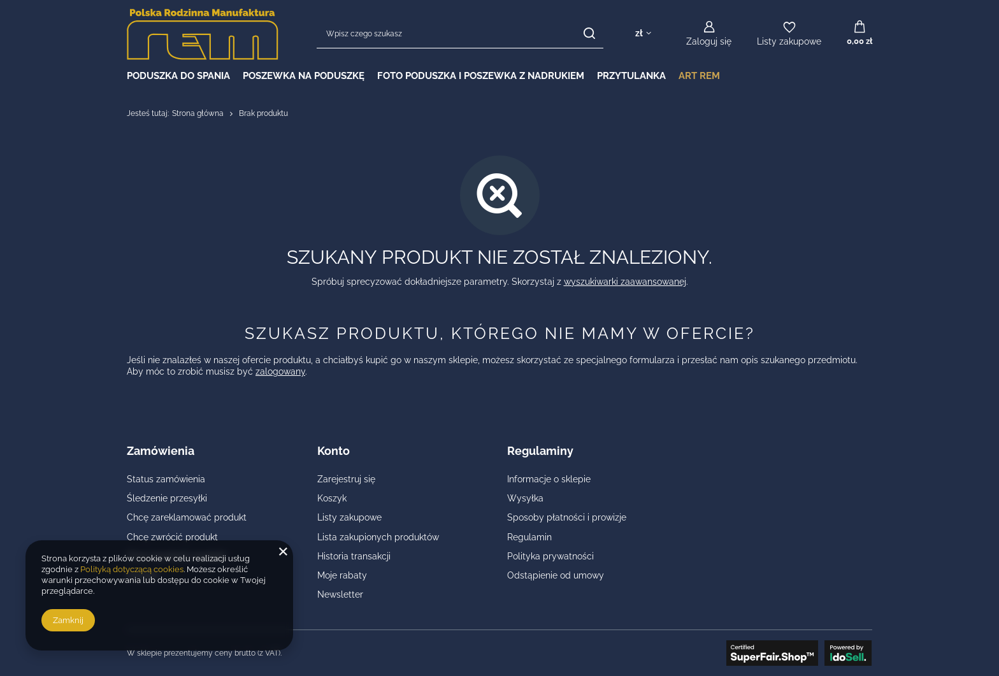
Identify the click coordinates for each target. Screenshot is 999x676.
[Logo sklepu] (202, 33)
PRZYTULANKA (631, 76)
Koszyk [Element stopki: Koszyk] (332, 498)
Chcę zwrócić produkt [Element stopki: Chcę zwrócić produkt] (172, 537)
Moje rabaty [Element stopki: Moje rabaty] (342, 575)
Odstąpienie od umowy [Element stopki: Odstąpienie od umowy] (555, 575)
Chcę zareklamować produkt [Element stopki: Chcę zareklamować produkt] (187, 517)
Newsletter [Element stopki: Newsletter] (340, 594)
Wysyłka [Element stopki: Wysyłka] (525, 498)
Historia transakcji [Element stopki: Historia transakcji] (354, 556)
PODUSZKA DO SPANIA (178, 76)
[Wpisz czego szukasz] (460, 33)
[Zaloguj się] (708, 33)
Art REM (699, 76)
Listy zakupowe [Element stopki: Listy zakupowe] (349, 517)
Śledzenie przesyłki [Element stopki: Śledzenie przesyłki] (167, 498)
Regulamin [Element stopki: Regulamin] (529, 537)
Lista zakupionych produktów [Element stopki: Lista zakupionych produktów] (378, 537)
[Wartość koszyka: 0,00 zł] (859, 33)
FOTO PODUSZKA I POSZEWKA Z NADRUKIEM (480, 76)
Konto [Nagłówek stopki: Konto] (333, 450)
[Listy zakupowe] (789, 33)
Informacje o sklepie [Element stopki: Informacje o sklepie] (549, 479)
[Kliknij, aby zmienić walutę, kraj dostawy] (643, 33)
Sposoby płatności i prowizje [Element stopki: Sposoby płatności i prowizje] (566, 517)
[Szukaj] (589, 33)
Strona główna (198, 113)
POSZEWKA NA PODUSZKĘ (303, 76)
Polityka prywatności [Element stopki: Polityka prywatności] (550, 556)
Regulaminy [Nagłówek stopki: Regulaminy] (540, 450)
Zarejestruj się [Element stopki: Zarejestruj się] (346, 479)
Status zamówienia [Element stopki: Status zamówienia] (166, 479)
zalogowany (280, 371)
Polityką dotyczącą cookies (131, 569)
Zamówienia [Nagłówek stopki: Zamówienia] (160, 450)
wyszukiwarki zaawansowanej (625, 282)
